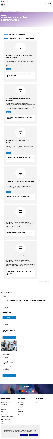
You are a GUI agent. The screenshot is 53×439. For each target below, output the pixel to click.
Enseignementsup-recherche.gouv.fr (7, 416)
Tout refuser (24, 435)
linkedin (29, 391)
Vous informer (39, 398)
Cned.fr (2, 407)
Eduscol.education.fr (4, 404)
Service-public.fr (21, 404)
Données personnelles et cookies (30, 430)
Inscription (8, 69)
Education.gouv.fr (4, 400)
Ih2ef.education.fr (4, 414)
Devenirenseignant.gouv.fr (5, 402)
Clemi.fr (2, 411)
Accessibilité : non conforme (44, 435)
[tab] (20, 75)
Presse (37, 402)
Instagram (3, 423)
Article (6, 11)
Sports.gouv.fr (20, 412)
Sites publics (21, 398)
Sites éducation (5, 398)
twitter (20, 391)
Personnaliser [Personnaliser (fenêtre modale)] (15, 435)
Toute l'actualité (38, 400)
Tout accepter (34, 435)
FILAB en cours (7, 312)
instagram (23, 391)
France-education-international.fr (6, 412)
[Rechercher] (46, 3)
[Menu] (51, 3)
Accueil (2, 11)
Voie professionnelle (6, 354)
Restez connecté (5, 419)
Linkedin (2, 424)
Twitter (2, 421)
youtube (33, 391)
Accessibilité (48, 3)
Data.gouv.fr (20, 407)
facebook (26, 391)
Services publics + (21, 414)
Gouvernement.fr (21, 402)
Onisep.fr (2, 406)
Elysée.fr (19, 400)
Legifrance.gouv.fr (21, 406)
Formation (4, 296)
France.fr (19, 409)
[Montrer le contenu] (34, 75)
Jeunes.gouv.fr (20, 411)
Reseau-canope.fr (4, 409)
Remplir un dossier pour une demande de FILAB (9, 330)
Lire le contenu (9, 317)
